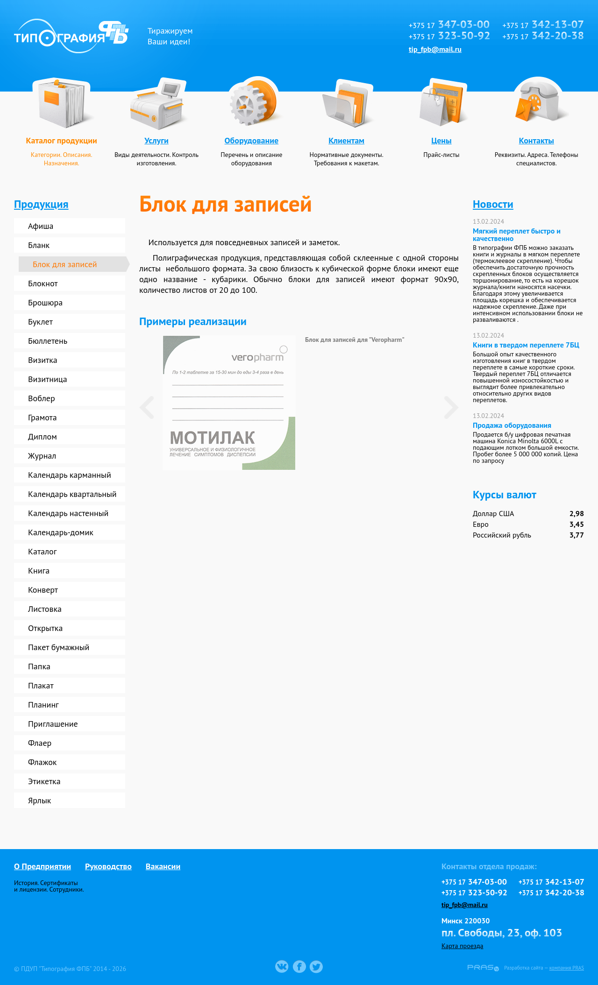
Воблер (41, 398)
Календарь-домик (60, 532)
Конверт (43, 589)
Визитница (47, 379)
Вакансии (163, 866)
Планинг (43, 704)
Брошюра (45, 302)
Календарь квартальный (72, 494)
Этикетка (44, 781)
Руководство (108, 866)
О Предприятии (42, 866)
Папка (39, 666)
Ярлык (39, 800)
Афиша (41, 225)
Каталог (42, 551)
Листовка (45, 608)
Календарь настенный (68, 513)
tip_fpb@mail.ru (435, 49)
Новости (493, 204)
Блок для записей (65, 264)
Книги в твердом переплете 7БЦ (526, 344)
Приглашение (53, 723)
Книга (39, 570)
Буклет (40, 321)
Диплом (42, 436)
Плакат (41, 685)
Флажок (42, 762)
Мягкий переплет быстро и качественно (517, 234)
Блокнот (42, 283)
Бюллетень (47, 340)
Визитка (42, 359)
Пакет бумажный (58, 647)
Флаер (39, 742)
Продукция (41, 204)
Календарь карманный (69, 474)
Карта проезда (462, 946)
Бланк (39, 245)
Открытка (45, 628)
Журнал (42, 455)
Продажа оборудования (512, 425)
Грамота (42, 417)
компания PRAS (566, 967)
